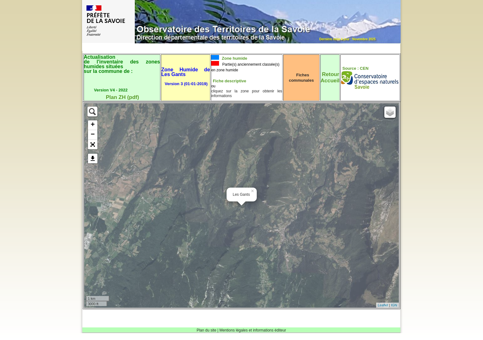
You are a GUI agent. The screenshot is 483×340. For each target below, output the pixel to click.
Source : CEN (355, 68)
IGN (394, 305)
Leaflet (383, 305)
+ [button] (93, 125)
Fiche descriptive (229, 81)
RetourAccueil (330, 77)
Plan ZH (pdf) (122, 97)
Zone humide (234, 58)
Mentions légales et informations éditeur (252, 330)
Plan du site (207, 330)
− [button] (93, 135)
